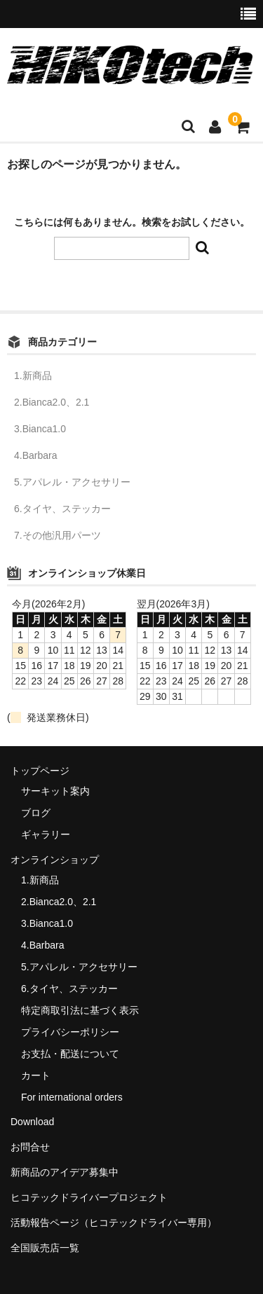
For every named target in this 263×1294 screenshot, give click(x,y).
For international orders (72, 1097)
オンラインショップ (55, 859)
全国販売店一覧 (45, 1247)
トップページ (40, 770)
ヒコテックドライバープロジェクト (89, 1197)
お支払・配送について (70, 1053)
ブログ (35, 812)
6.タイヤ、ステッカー (62, 508)
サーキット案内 (55, 791)
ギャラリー (45, 834)
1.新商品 (33, 375)
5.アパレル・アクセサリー (72, 482)
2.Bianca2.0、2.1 (51, 402)
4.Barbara (35, 455)
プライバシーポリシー (70, 1032)
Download (32, 1121)
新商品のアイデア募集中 (65, 1172)
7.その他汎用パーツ (57, 535)
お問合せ (30, 1146)
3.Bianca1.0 (40, 428)
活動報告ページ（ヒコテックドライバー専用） (114, 1222)
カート (35, 1075)
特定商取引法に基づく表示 (80, 1010)
